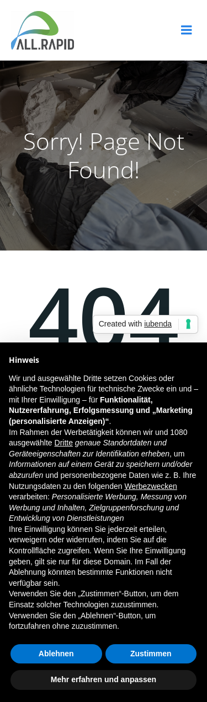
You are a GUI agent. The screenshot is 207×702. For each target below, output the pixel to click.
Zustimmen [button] (151, 653)
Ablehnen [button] (56, 653)
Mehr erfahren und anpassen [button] (103, 679)
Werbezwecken (150, 486)
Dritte (64, 442)
